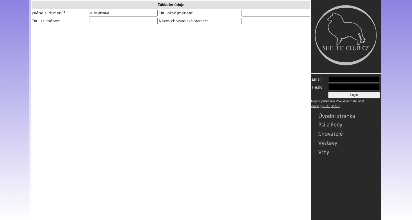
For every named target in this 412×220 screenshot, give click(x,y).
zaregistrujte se (325, 105)
